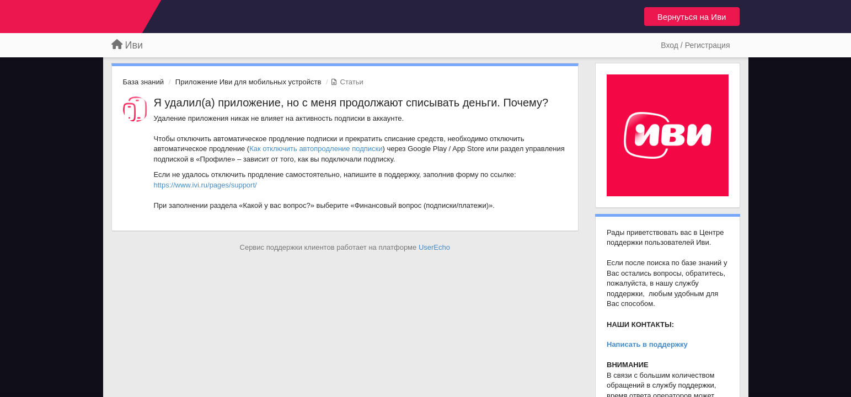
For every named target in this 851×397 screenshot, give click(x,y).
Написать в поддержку (647, 344)
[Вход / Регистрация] (695, 45)
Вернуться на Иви (691, 17)
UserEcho (434, 247)
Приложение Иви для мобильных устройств (248, 82)
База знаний (143, 82)
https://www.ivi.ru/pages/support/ (205, 185)
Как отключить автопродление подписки (315, 148)
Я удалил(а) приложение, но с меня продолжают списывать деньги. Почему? (351, 102)
